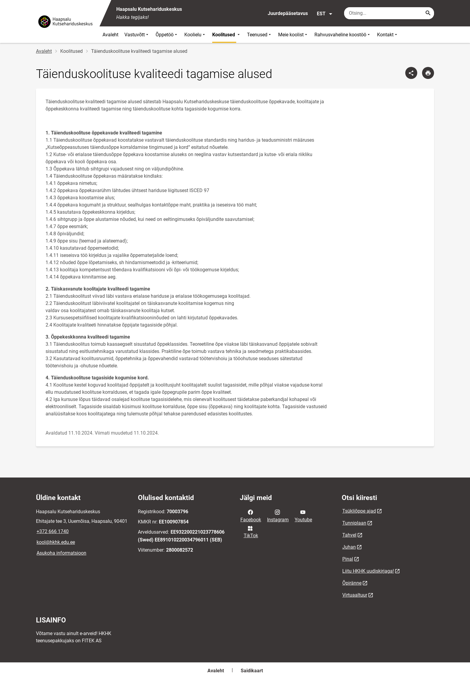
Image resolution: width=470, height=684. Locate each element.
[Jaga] (411, 73)
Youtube (303, 515)
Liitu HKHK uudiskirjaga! (368, 571)
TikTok (251, 531)
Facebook (250, 515)
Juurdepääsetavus (288, 13)
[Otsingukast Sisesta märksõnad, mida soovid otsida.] (389, 13)
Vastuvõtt (137, 35)
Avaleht (110, 35)
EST (325, 13)
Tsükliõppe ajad (359, 511)
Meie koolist (293, 35)
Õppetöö (167, 35)
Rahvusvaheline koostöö (342, 35)
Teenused (259, 35)
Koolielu (195, 35)
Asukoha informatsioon (61, 553)
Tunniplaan (354, 523)
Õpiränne (351, 583)
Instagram (278, 515)
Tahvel (349, 535)
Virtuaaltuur (354, 595)
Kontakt (387, 35)
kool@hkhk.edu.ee (56, 542)
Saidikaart (252, 670)
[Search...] (428, 13)
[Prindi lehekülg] (428, 73)
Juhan (349, 547)
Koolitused (226, 35)
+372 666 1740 (53, 531)
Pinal (347, 559)
